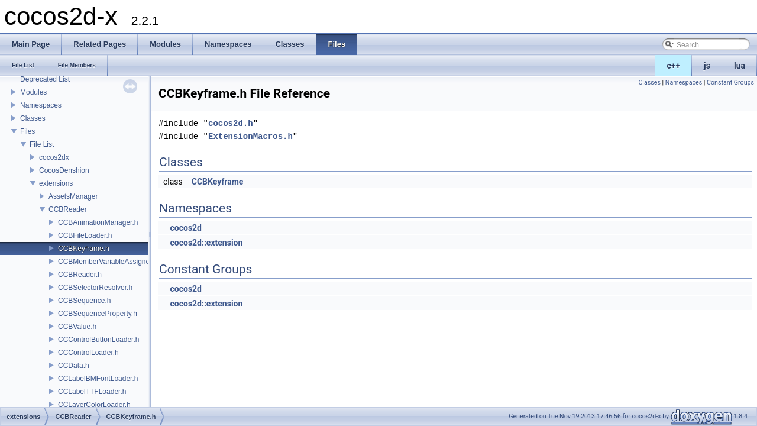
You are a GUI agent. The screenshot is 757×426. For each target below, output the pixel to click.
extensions (56, 183)
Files (27, 131)
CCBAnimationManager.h (98, 222)
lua (739, 65)
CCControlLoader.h (88, 352)
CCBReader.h (80, 274)
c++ (674, 65)
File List (42, 144)
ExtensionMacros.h (250, 136)
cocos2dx (54, 157)
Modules (33, 92)
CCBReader (67, 209)
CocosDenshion (64, 170)
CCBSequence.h (84, 300)
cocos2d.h (230, 123)
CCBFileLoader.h (85, 235)
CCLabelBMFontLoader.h (98, 379)
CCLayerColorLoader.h (94, 405)
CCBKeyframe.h (83, 248)
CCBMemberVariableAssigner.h (108, 261)
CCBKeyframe (218, 181)
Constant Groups (730, 82)
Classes (33, 118)
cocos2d (186, 228)
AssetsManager (73, 196)
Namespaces (41, 105)
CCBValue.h (77, 326)
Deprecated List (45, 79)
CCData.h (73, 366)
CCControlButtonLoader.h (98, 339)
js (707, 65)
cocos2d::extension (206, 242)
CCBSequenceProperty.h (97, 313)
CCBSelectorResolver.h (95, 287)
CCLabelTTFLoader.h (92, 392)
